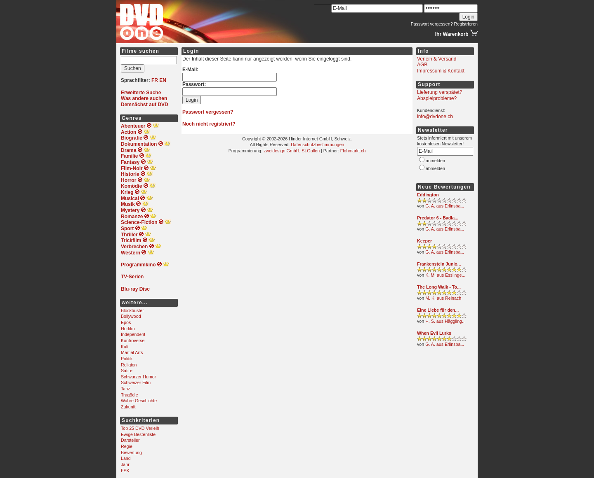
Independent (133, 334)
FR (154, 80)
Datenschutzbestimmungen (317, 144)
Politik (126, 358)
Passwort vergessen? (432, 23)
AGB (422, 65)
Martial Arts (132, 352)
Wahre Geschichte (139, 400)
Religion (129, 364)
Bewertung (131, 452)
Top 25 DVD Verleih (140, 428)
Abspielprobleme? (437, 98)
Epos (126, 322)
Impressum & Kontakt (440, 71)
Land (126, 458)
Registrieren (466, 23)
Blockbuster (132, 310)
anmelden (435, 160)
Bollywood (131, 316)
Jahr (125, 464)
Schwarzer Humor (138, 376)
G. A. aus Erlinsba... (444, 205)
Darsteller (130, 440)
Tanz (125, 388)
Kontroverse (132, 340)
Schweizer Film (136, 382)
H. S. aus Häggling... (445, 321)
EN (162, 80)
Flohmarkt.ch (353, 150)
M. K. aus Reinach (443, 298)
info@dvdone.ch (435, 116)
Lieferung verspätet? (439, 92)
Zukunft (128, 406)
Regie (126, 446)
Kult (124, 346)
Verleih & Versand (436, 59)
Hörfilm (128, 328)
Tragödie (129, 394)
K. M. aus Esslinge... (445, 275)
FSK (125, 470)
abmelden (435, 168)
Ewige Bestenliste (138, 434)
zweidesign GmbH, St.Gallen (292, 150)
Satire (126, 370)
